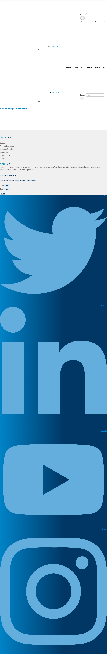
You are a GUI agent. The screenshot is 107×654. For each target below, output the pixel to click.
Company (68, 22)
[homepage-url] (8, 6)
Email (2, 189)
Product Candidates (7, 146)
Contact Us (4, 152)
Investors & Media (6, 149)
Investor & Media (100, 22)
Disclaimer (4, 158)
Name (2, 185)
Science (76, 22)
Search (82, 15)
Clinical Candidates (86, 22)
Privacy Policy (5, 155)
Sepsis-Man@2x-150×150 (13, 108)
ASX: (51, 46)
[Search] (82, 18)
